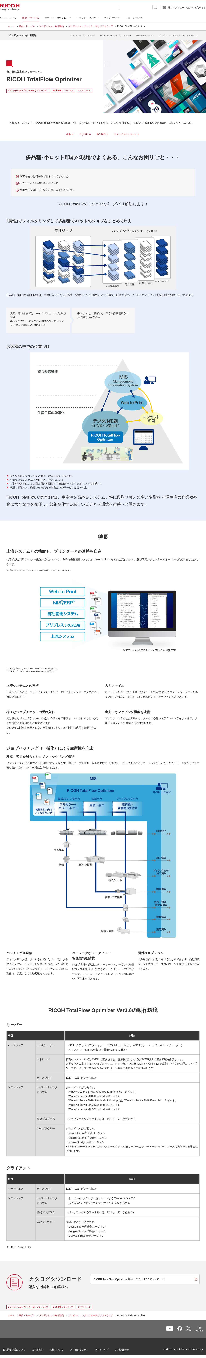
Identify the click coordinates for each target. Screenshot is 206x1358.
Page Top (193, 1329)
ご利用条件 (43, 1348)
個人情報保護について (19, 1348)
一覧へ (181, 1328)
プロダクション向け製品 (51, 26)
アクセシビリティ (85, 1348)
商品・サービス (27, 26)
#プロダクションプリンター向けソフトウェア (28, 88)
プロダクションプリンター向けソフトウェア (90, 26)
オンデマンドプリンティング (82, 34)
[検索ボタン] (147, 7)
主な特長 (83, 132)
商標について (62, 1348)
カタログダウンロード (125, 132)
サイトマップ (107, 1348)
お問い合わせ (127, 1348)
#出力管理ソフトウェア (63, 88)
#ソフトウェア (84, 88)
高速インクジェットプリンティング (115, 34)
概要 (68, 132)
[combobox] (128, 7)
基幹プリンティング (145, 34)
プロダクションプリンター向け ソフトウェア (178, 34)
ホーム (11, 26)
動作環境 (101, 132)
